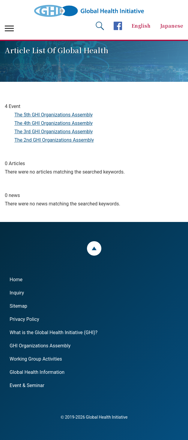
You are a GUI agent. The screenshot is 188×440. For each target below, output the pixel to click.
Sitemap (18, 305)
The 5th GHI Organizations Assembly (53, 114)
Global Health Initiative (94, 11)
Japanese (171, 25)
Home (16, 279)
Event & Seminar (27, 385)
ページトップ (94, 248)
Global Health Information (37, 371)
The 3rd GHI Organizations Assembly (53, 131)
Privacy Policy (24, 318)
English (141, 25)
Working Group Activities (36, 358)
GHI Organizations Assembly (40, 345)
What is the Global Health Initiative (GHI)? (53, 332)
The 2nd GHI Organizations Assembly (54, 139)
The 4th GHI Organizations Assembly (53, 122)
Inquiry (17, 292)
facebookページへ (118, 26)
